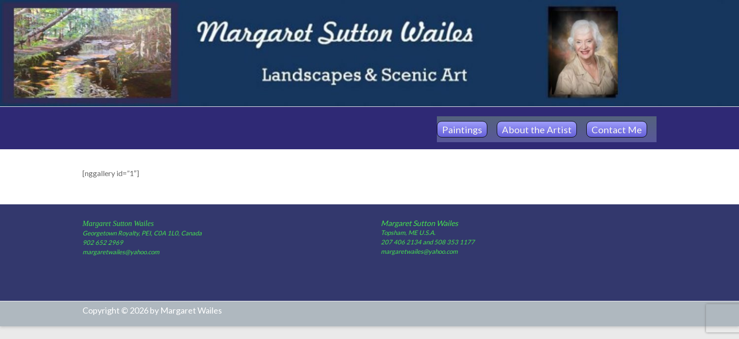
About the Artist (537, 129)
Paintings (462, 129)
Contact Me (616, 129)
